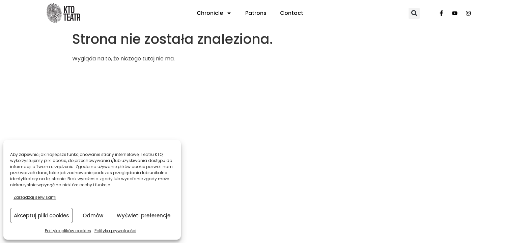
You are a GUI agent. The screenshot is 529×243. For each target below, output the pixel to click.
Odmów (93, 215)
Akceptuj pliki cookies (41, 215)
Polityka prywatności (115, 231)
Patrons (256, 13)
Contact (291, 13)
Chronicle (214, 13)
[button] (414, 13)
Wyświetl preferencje (143, 215)
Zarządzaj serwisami (34, 197)
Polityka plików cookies (68, 231)
